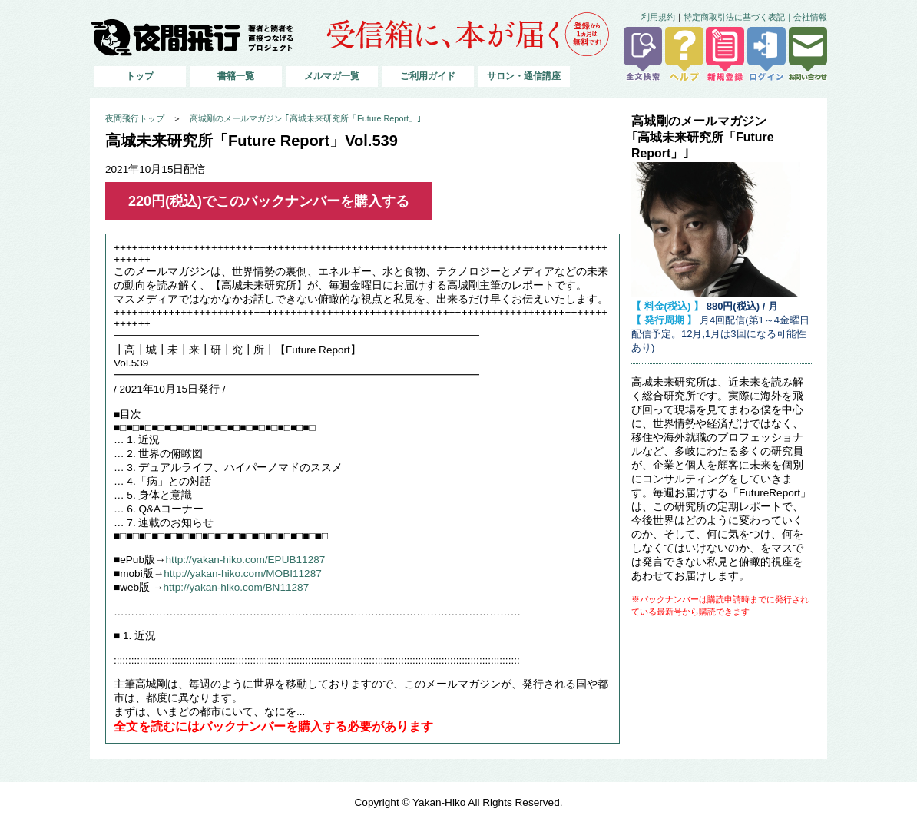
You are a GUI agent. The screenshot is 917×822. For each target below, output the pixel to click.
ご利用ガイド (427, 76)
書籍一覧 (235, 76)
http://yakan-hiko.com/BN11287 (237, 587)
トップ (140, 76)
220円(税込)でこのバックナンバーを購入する (268, 201)
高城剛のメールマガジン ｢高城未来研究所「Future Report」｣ (306, 118)
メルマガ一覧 (331, 76)
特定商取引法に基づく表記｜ (738, 17)
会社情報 (810, 17)
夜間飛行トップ (134, 118)
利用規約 (658, 17)
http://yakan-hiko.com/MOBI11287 (243, 573)
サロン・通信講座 (524, 76)
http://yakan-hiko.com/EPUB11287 (246, 559)
